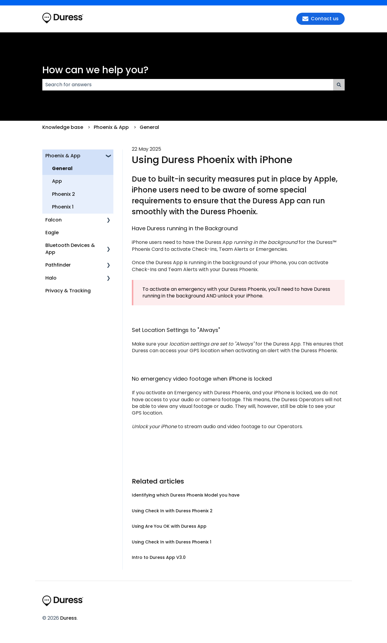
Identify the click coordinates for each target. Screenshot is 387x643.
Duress (68, 618)
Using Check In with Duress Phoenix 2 (172, 511)
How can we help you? (95, 70)
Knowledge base (62, 127)
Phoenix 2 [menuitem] (63, 194)
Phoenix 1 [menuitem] (62, 206)
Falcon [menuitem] (53, 219)
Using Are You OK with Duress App (169, 526)
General (149, 127)
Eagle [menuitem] (52, 232)
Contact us (320, 18)
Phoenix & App (111, 127)
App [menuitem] (57, 181)
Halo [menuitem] (51, 277)
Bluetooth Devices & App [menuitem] (70, 248)
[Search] (339, 84)
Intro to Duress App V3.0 (159, 557)
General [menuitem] (62, 168)
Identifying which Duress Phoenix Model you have (185, 495)
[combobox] (187, 84)
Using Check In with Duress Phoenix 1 (171, 542)
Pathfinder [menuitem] (58, 264)
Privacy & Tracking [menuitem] (68, 290)
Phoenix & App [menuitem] (62, 155)
